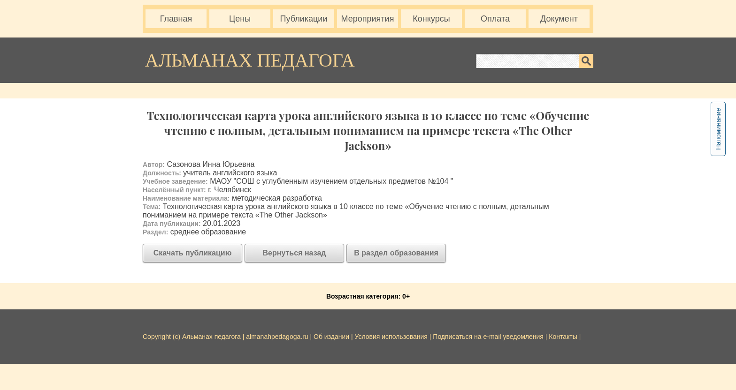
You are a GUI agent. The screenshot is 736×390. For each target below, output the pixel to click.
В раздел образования (396, 253)
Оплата (495, 18)
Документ (559, 18)
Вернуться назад (294, 253)
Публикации (304, 18)
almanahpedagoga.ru (278, 336)
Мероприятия (367, 18)
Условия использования (391, 336)
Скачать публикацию (192, 253)
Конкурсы (431, 18)
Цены (240, 18)
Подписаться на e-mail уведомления (488, 336)
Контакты (563, 336)
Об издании (331, 336)
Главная (176, 18)
